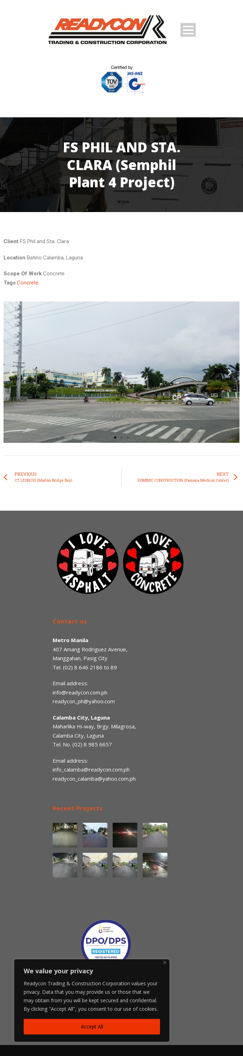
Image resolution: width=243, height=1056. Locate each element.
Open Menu (188, 30)
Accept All (92, 1026)
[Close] (164, 962)
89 (114, 667)
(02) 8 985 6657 (92, 744)
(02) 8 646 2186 (82, 667)
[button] (115, 437)
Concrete (27, 283)
